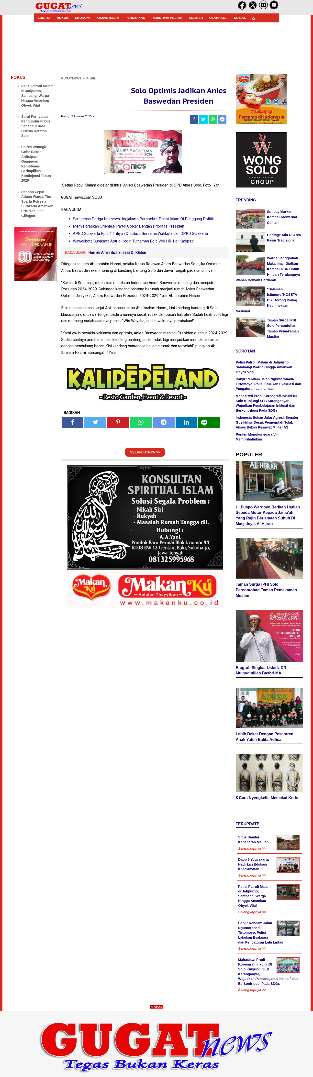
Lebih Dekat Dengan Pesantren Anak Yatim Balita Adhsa (264, 737)
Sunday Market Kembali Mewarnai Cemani (282, 217)
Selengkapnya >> (252, 848)
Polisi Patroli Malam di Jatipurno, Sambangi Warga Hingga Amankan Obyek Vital (37, 95)
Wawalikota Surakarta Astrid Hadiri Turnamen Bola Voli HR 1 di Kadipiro (133, 241)
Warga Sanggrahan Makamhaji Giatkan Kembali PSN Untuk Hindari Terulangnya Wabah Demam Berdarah (268, 269)
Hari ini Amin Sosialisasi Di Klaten (117, 252)
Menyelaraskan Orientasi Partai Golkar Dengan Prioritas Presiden (128, 226)
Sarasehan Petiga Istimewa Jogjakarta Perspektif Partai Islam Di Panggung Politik (143, 219)
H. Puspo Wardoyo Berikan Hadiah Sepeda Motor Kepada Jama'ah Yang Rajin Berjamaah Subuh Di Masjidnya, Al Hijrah (268, 515)
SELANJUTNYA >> (145, 452)
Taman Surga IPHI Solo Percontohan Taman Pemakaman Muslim (266, 590)
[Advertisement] (156, 1043)
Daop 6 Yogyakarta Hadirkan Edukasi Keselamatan (253, 864)
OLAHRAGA (218, 18)
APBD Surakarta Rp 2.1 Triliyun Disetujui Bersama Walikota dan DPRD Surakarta (140, 233)
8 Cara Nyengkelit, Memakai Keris (267, 798)
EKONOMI (82, 18)
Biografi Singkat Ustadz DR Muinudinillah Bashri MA (261, 670)
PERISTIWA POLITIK (167, 18)
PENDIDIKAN (135, 18)
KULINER (196, 18)
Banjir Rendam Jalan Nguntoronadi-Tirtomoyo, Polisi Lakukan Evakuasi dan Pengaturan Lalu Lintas (268, 384)
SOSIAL (240, 18)
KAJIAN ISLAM (108, 18)
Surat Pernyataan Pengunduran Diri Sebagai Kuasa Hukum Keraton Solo (35, 126)
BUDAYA (43, 18)
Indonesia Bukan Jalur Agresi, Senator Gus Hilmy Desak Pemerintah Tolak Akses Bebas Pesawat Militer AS (267, 422)
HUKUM (62, 18)
